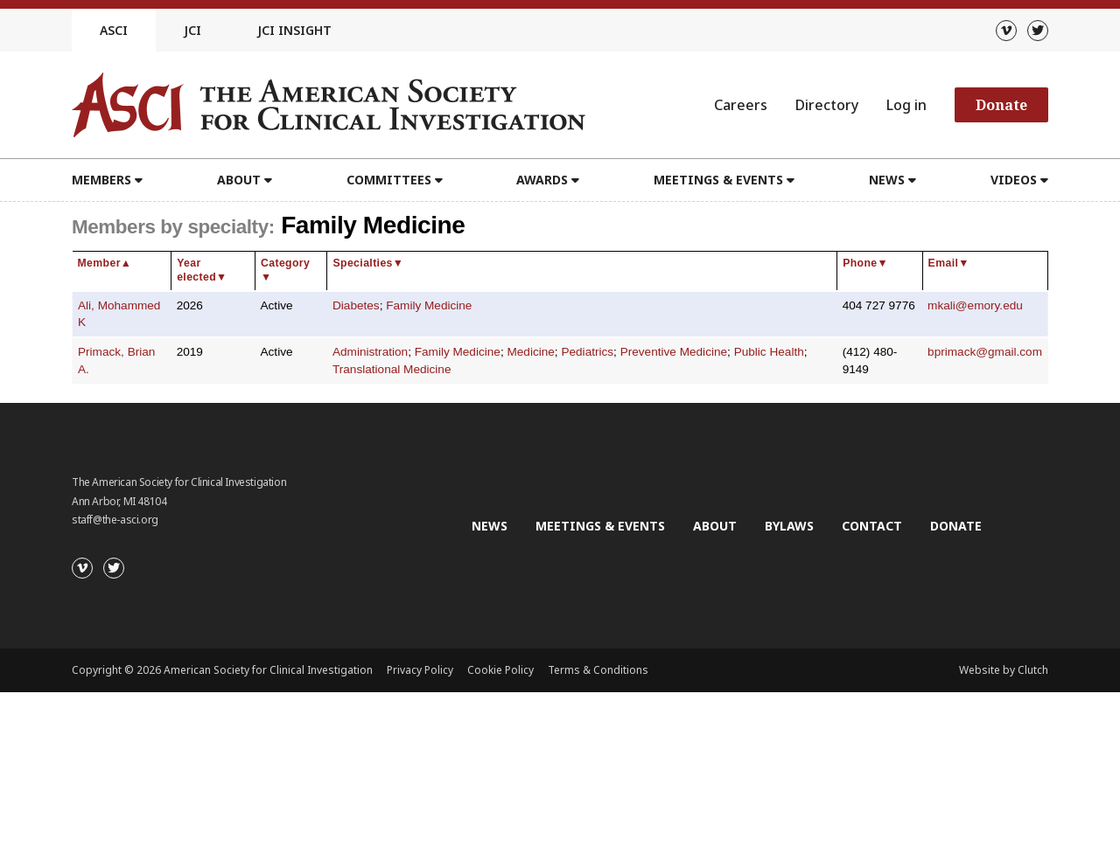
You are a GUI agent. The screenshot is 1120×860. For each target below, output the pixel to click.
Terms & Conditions (598, 669)
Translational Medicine (392, 369)
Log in (906, 104)
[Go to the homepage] (328, 105)
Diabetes (356, 305)
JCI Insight (294, 30)
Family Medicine (429, 305)
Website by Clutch (1003, 669)
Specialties (367, 263)
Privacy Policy (420, 669)
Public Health (769, 351)
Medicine (530, 351)
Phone (865, 263)
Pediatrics (587, 351)
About (239, 179)
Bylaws (789, 525)
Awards (542, 179)
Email (949, 263)
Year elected (202, 270)
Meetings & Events (718, 179)
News (887, 179)
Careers (740, 104)
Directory (826, 104)
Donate (1001, 104)
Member (105, 263)
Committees (388, 179)
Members (101, 179)
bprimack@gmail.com (985, 351)
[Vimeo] (1006, 30)
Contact (872, 525)
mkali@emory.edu (975, 305)
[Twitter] (1037, 30)
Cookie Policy (500, 669)
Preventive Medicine (673, 351)
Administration (370, 351)
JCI (192, 30)
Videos (1013, 179)
